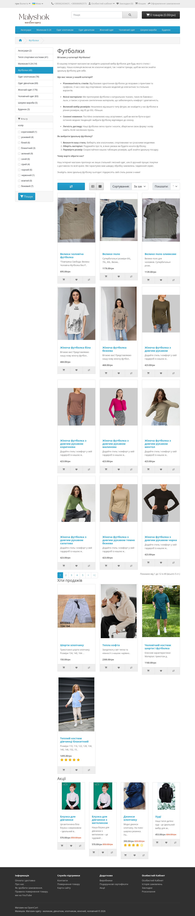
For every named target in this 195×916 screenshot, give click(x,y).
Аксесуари (26, 29)
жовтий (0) (26, 180)
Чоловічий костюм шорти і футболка (158, 646)
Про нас (19, 884)
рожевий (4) (27, 137)
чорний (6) (26, 169)
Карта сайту (64, 887)
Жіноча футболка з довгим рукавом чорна (161, 538)
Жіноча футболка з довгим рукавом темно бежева (119, 540)
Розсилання (148, 891)
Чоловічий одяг (127, 29)
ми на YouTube (23, 895)
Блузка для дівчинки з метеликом (100, 820)
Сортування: (121, 186)
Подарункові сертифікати (114, 884)
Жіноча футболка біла (75, 347)
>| (94, 575)
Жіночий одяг (107, 29)
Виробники (106, 880)
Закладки (147, 887)
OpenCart (32, 907)
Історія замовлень (152, 884)
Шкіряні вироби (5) (28, 102)
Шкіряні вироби (148, 29)
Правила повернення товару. (31, 891)
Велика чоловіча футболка (72, 255)
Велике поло (111, 254)
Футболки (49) (25, 70)
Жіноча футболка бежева (114, 349)
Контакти (62, 880)
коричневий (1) (29, 131)
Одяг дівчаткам (86, 29)
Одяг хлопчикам (65, 29)
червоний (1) (28, 175)
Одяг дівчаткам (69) (28, 83)
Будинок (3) (24, 109)
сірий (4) (25, 164)
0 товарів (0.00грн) (161, 15)
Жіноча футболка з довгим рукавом (158, 349)
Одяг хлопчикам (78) (28, 76)
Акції (102, 887)
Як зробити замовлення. (29, 887)
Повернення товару (68, 884)
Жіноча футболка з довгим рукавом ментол (158, 444)
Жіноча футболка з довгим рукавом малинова (116, 444)
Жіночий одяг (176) (28, 89)
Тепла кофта (111, 645)
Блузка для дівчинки (68, 818)
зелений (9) (27, 153)
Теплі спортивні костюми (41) (33, 57)
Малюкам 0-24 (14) (27, 63)
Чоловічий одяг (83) (28, 96)
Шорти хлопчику (72, 645)
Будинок (166, 29)
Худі (158, 816)
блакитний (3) (28, 148)
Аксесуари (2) (25, 50)
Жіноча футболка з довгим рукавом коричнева (73, 444)
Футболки (34, 40)
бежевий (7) (27, 186)
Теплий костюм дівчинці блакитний (74, 739)
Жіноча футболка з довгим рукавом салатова (73, 540)
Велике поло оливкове (160, 254)
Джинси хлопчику (130, 818)
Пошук (26, 196)
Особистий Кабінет (152, 880)
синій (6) (25, 159)
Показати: (161, 186)
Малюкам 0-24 (43, 29)
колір (21, 125)
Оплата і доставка (25, 880)
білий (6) (25, 142)
